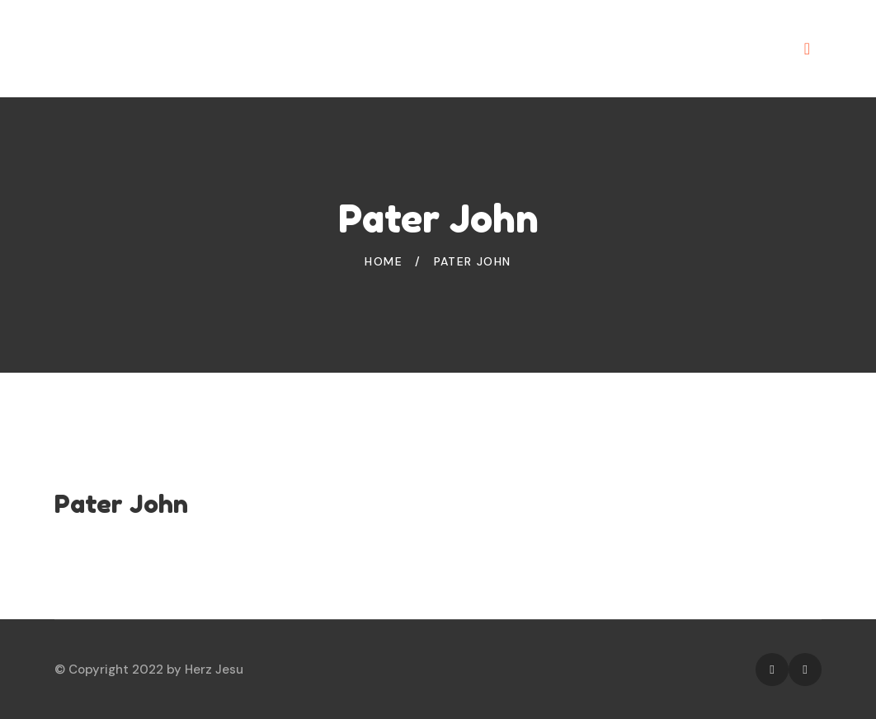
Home (384, 261)
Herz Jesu (214, 669)
